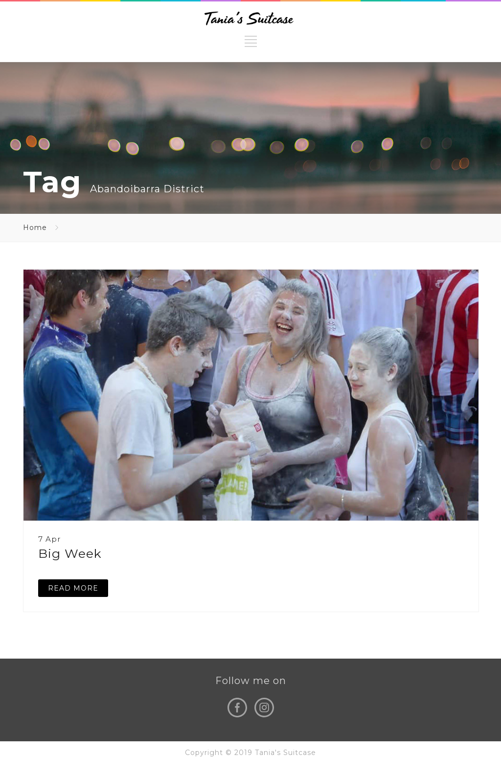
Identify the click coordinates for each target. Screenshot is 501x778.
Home (35, 227)
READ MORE (73, 588)
